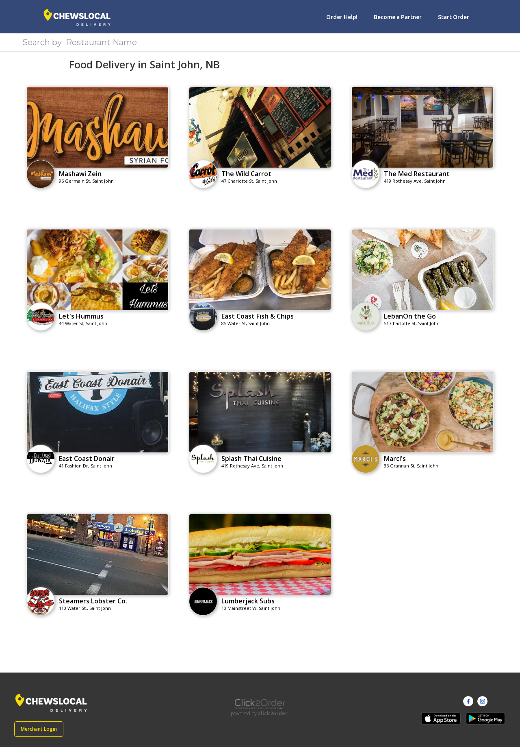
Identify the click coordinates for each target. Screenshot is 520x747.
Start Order (453, 17)
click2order (273, 713)
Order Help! (342, 17)
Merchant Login (39, 728)
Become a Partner (398, 17)
